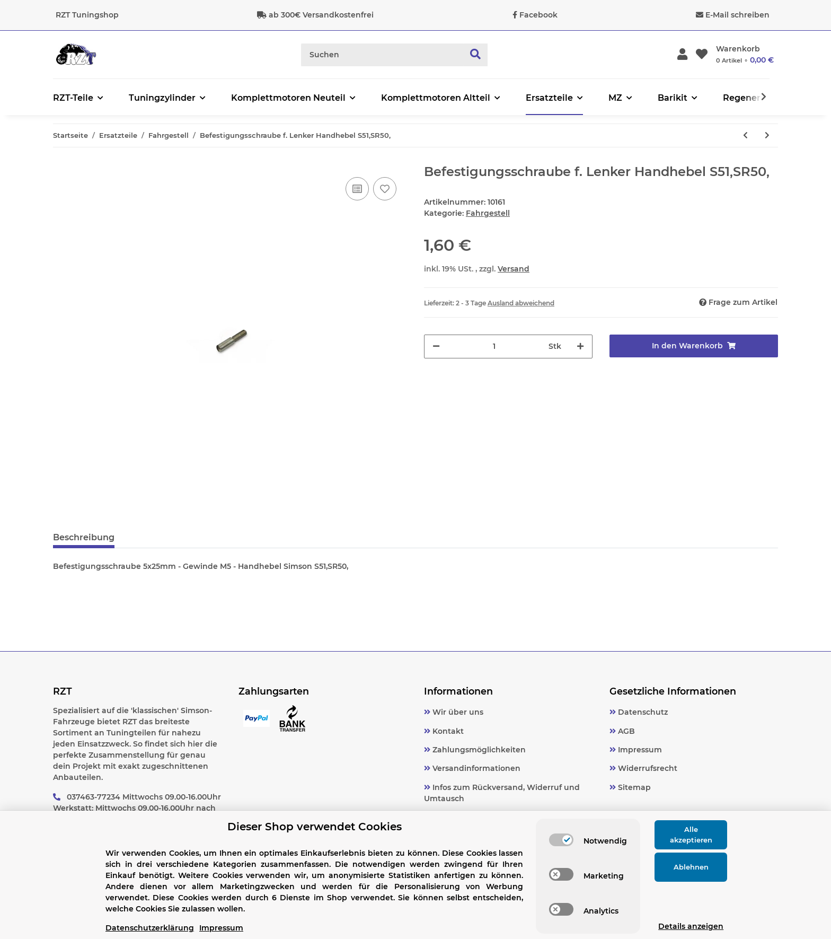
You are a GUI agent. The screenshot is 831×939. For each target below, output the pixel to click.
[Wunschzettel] (702, 55)
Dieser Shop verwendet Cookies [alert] (314, 826)
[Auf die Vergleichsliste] (357, 188)
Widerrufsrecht (646, 768)
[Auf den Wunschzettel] (384, 188)
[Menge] (494, 346)
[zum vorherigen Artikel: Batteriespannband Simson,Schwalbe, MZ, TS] (745, 135)
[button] (682, 55)
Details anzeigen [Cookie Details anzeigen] (690, 926)
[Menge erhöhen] (580, 346)
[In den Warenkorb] (693, 346)
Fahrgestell (488, 213)
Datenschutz (642, 712)
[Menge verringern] (436, 346)
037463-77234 (93, 797)
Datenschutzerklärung (149, 928)
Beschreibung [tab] (83, 537)
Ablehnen (691, 867)
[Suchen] (382, 54)
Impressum (639, 749)
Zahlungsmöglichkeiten (478, 749)
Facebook (538, 15)
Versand (513, 269)
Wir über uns (456, 712)
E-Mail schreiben (737, 15)
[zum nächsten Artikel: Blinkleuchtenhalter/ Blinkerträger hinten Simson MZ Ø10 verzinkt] (767, 135)
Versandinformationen (475, 768)
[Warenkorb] (745, 54)
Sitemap (633, 787)
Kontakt (447, 731)
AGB (625, 731)
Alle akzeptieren (691, 834)
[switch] (561, 839)
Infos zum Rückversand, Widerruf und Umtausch (502, 793)
